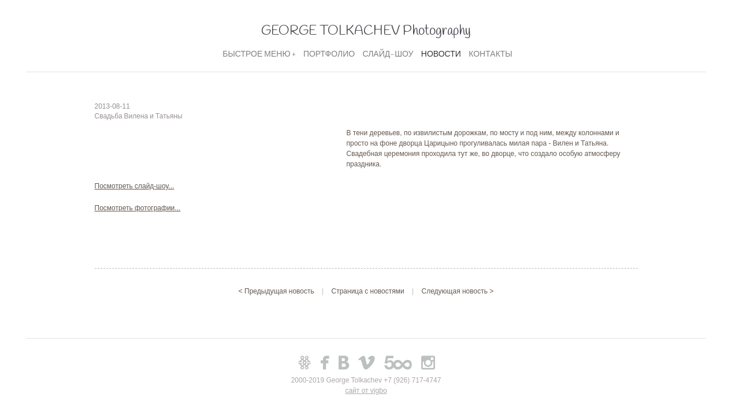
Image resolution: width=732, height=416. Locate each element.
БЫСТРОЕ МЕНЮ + (258, 54)
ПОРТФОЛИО (329, 54)
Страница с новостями (368, 291)
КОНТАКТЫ (490, 54)
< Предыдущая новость (277, 291)
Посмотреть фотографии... (138, 208)
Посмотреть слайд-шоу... (134, 186)
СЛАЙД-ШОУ (387, 54)
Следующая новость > (458, 291)
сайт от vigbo (366, 391)
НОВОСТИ (441, 54)
